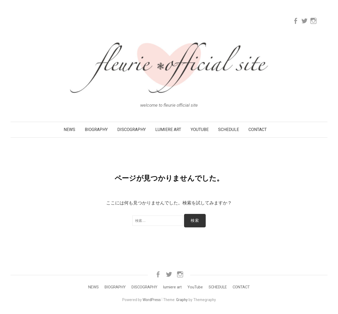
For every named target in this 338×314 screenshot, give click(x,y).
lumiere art (168, 129)
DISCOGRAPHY (131, 129)
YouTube (200, 129)
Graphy (182, 300)
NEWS (69, 129)
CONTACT (257, 129)
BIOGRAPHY (96, 129)
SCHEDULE (228, 129)
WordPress (152, 300)
